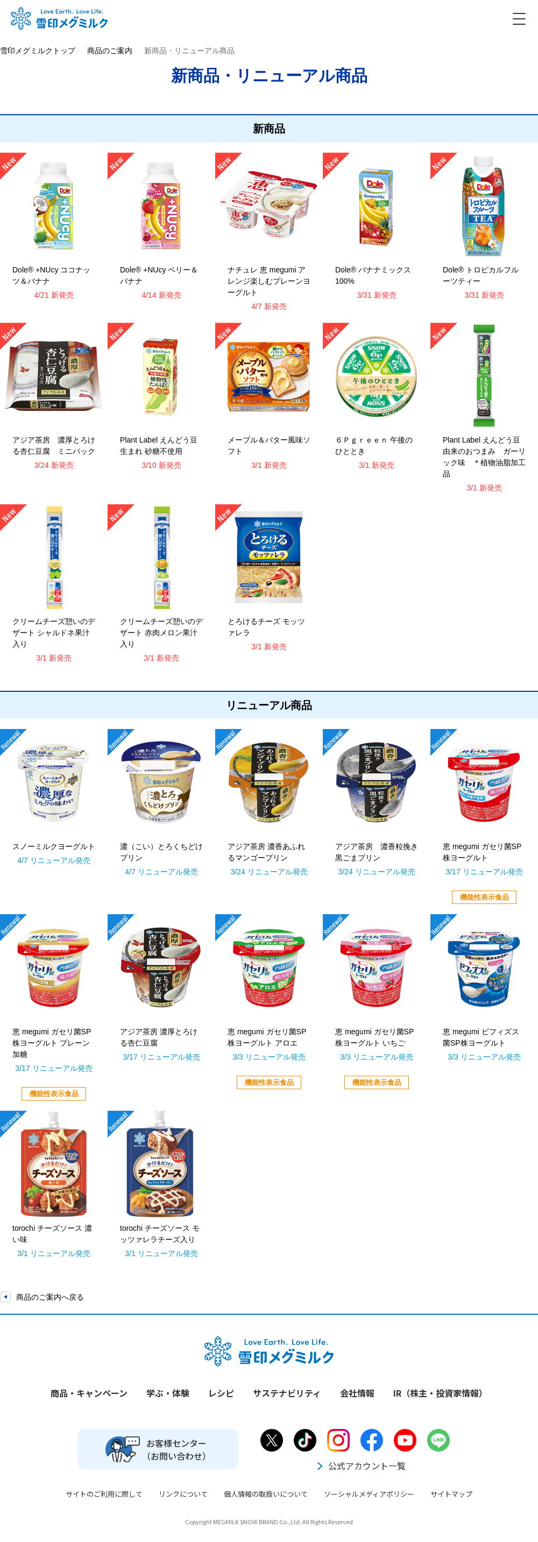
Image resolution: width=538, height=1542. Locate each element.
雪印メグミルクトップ (37, 50)
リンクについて (183, 1494)
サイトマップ (451, 1494)
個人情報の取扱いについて (266, 1494)
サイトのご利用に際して (104, 1494)
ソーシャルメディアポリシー (369, 1494)
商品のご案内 (109, 50)
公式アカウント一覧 (360, 1465)
